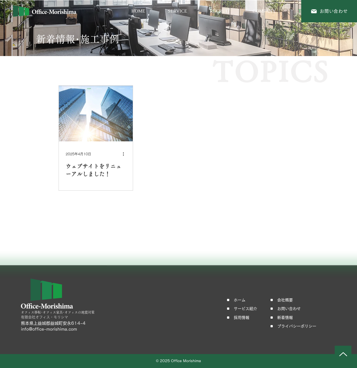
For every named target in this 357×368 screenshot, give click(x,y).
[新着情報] (287, 317)
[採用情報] (243, 317)
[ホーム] (243, 300)
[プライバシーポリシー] (301, 326)
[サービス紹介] (243, 308)
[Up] (343, 354)
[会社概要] (287, 300)
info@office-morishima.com (49, 329)
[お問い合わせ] (329, 11)
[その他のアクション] (125, 154)
